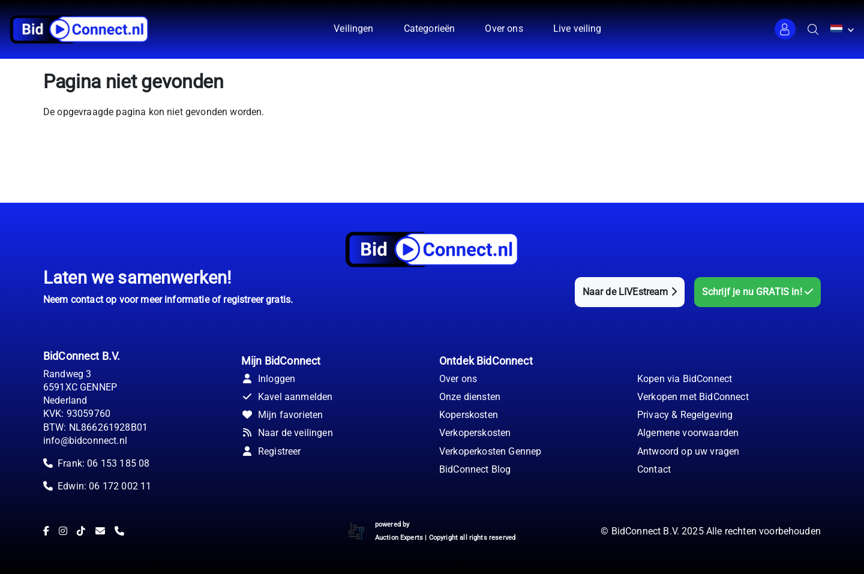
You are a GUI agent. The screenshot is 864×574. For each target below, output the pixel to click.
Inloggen (268, 378)
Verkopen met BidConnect (693, 396)
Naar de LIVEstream (630, 291)
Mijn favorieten (282, 414)
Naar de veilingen (287, 432)
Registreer (271, 451)
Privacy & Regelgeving (685, 414)
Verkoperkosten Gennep (490, 451)
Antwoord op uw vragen (688, 451)
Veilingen (353, 28)
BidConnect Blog (475, 469)
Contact (654, 469)
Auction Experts (399, 538)
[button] (785, 29)
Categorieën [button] (429, 28)
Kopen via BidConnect (684, 378)
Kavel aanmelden (286, 396)
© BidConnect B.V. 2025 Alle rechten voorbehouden (711, 531)
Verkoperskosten (475, 432)
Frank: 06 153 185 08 (103, 463)
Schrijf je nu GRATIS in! (757, 291)
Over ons (504, 28)
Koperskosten (468, 414)
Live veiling (577, 28)
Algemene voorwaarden (688, 432)
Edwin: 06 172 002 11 (104, 486)
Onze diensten (469, 396)
